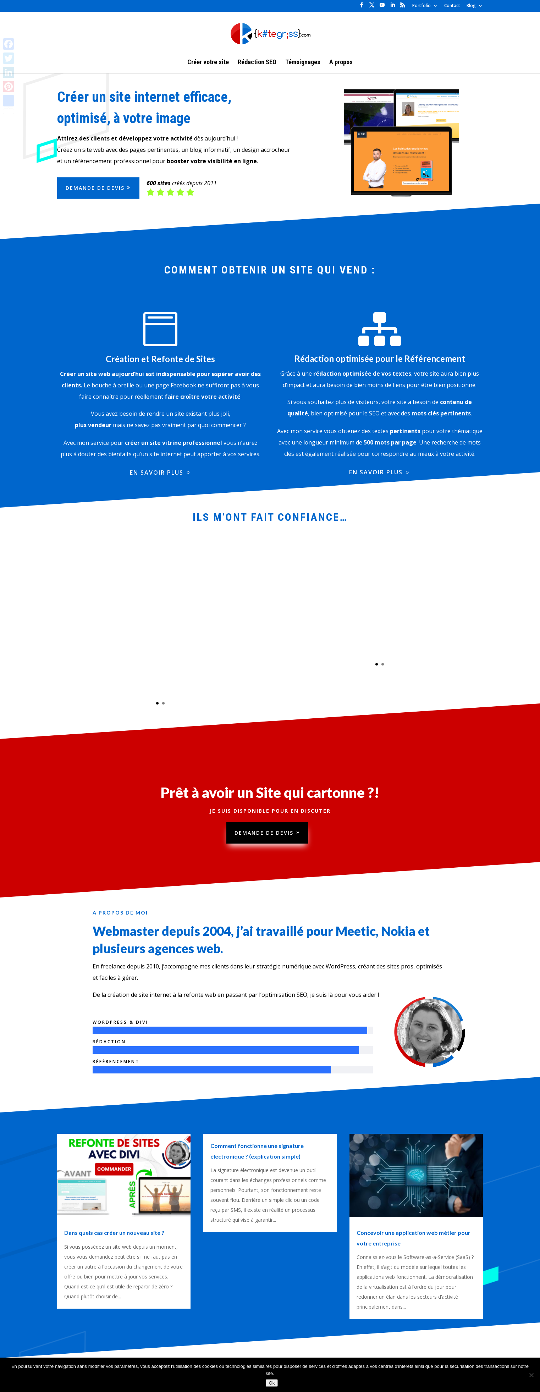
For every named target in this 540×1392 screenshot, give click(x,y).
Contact (452, 6)
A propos (341, 63)
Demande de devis (264, 833)
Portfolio (421, 6)
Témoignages (302, 63)
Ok (272, 1383)
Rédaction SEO (257, 63)
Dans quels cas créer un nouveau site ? (114, 1232)
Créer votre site (208, 63)
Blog (471, 6)
